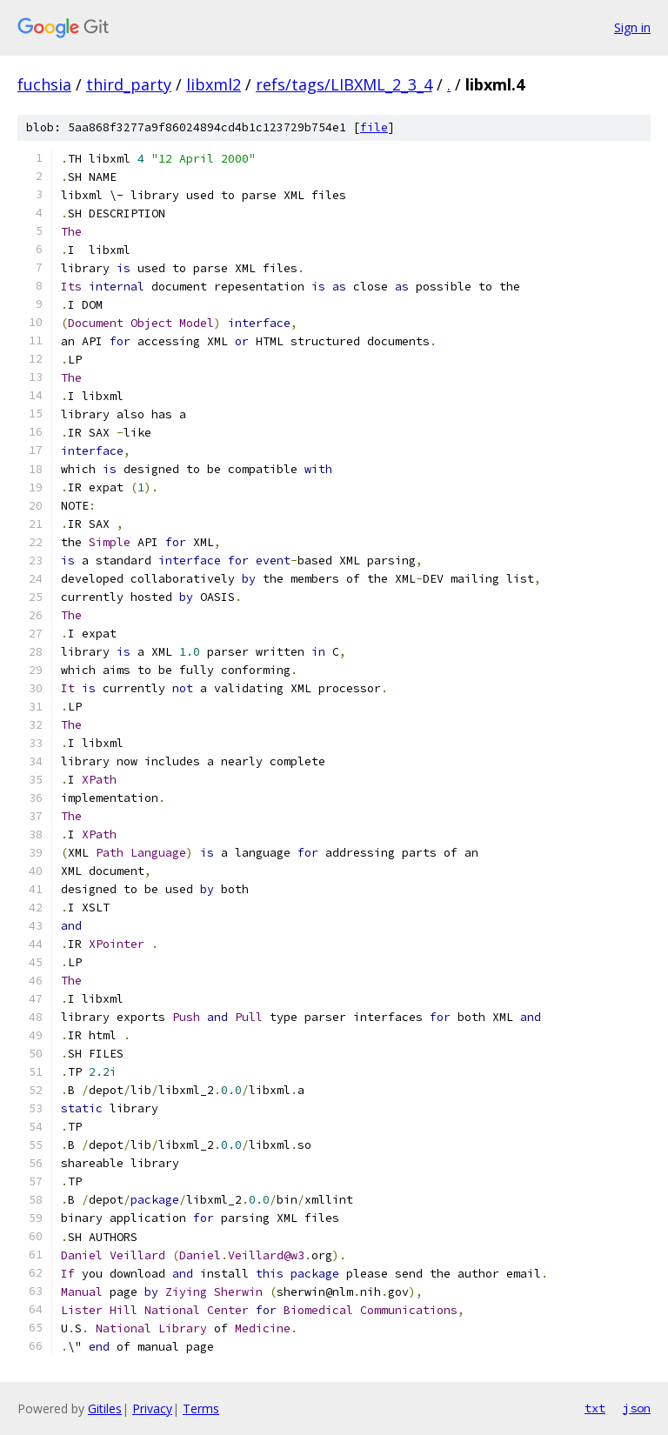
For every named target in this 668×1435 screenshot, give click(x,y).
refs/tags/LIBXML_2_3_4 (344, 84)
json (637, 1408)
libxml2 (213, 84)
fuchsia (44, 84)
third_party (128, 84)
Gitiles (105, 1408)
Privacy (152, 1408)
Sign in (632, 27)
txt (594, 1408)
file (374, 127)
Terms (201, 1408)
